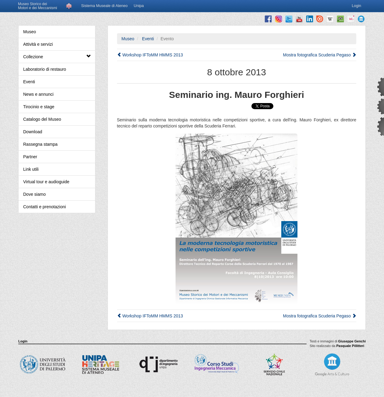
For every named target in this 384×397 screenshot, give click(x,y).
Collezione (57, 56)
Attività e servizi (38, 44)
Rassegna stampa (40, 144)
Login (22, 341)
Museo (29, 31)
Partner (30, 156)
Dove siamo (34, 194)
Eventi (29, 81)
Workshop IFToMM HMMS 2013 (150, 54)
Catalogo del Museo (42, 119)
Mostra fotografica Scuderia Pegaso (319, 54)
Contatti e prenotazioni (44, 206)
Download (32, 131)
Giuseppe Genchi (352, 341)
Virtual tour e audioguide (46, 181)
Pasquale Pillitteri (350, 346)
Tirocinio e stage (38, 106)
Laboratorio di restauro (44, 69)
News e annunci (38, 94)
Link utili (31, 169)
